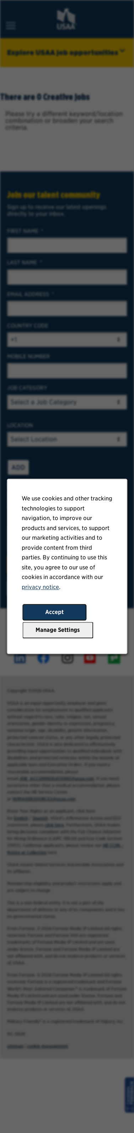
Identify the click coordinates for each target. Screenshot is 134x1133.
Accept (54, 613)
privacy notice (40, 588)
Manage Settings (58, 631)
